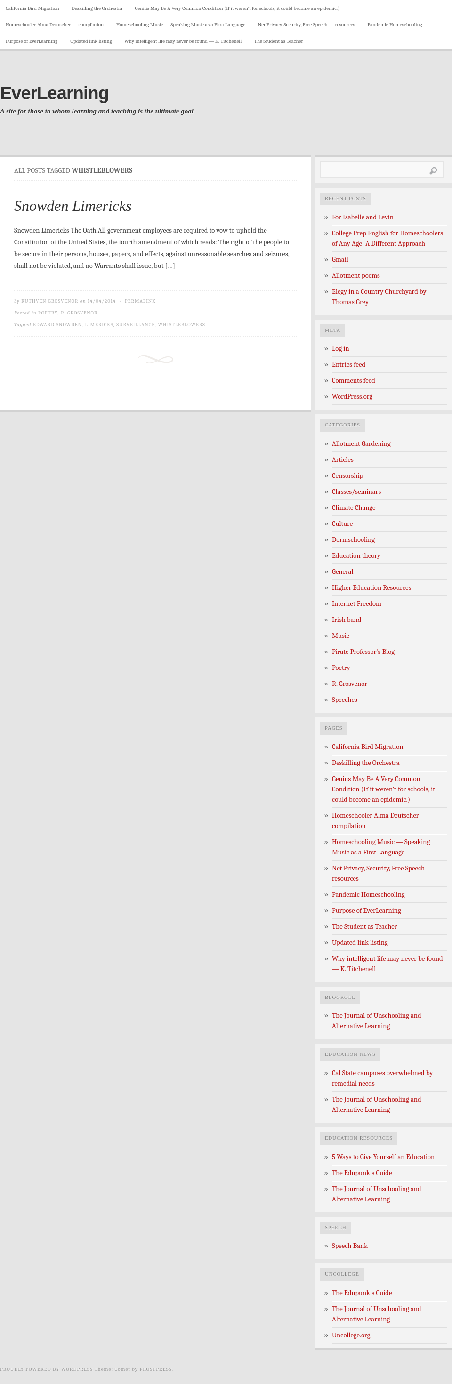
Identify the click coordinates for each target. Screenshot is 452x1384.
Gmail (340, 260)
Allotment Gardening (361, 444)
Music (340, 636)
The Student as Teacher (278, 41)
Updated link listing (91, 41)
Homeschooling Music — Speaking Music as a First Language (181, 25)
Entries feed (348, 365)
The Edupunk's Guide (362, 1173)
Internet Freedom (356, 604)
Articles (343, 460)
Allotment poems (356, 276)
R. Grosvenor (79, 313)
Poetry (48, 313)
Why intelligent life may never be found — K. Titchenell (183, 41)
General (342, 572)
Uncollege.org (351, 1335)
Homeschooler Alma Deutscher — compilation (55, 25)
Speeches (344, 700)
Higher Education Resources (371, 588)
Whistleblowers (181, 325)
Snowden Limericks (73, 205)
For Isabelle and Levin (363, 217)
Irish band (346, 620)
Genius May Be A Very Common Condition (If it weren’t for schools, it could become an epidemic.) (237, 8)
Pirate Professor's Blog (363, 652)
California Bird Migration (32, 8)
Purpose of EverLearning (31, 41)
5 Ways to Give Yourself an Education (383, 1157)
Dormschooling (353, 540)
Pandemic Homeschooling (395, 25)
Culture (342, 524)
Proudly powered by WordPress (46, 1369)
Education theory (356, 556)
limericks (99, 325)
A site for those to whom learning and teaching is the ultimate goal (97, 111)
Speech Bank (350, 1246)
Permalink (140, 301)
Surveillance (135, 325)
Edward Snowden (57, 325)
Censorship (347, 476)
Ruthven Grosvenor (49, 301)
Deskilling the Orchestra (97, 8)
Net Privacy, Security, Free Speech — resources (306, 25)
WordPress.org (352, 397)
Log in (340, 349)
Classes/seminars (356, 492)
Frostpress (156, 1369)
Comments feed (353, 381)
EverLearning (54, 93)
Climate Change (354, 508)
